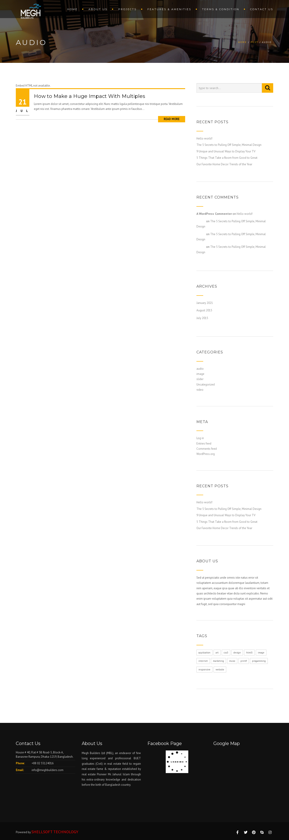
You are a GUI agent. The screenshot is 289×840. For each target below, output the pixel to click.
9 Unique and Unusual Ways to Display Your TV (225, 151)
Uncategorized (205, 384)
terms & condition (220, 9)
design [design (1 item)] (237, 652)
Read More (171, 119)
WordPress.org (205, 454)
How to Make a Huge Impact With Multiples (89, 96)
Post (254, 42)
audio (200, 369)
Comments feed (206, 449)
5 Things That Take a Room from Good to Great (226, 158)
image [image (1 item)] (261, 652)
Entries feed (203, 443)
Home (72, 9)
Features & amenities (169, 9)
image (200, 374)
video (199, 390)
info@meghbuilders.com (47, 770)
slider (199, 379)
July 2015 (202, 318)
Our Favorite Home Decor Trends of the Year (224, 164)
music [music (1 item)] (232, 661)
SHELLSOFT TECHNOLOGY (54, 831)
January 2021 (204, 303)
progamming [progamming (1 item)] (259, 661)
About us (98, 9)
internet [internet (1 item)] (203, 661)
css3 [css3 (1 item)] (226, 652)
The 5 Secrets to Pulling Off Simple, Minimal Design (228, 145)
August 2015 (204, 310)
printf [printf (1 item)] (243, 661)
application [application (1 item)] (204, 652)
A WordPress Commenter (214, 214)
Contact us (261, 9)
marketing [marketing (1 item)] (218, 661)
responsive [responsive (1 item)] (204, 669)
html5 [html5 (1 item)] (249, 652)
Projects (127, 9)
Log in (200, 438)
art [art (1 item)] (217, 652)
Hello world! (204, 138)
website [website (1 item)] (220, 669)
